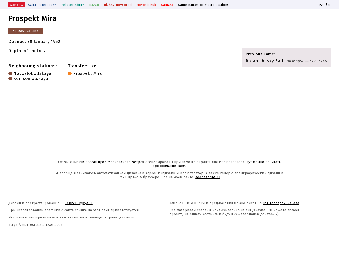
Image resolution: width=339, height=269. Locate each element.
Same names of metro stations (202, 5)
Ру (321, 5)
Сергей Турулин (79, 203)
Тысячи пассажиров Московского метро (107, 162)
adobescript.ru (207, 177)
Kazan (94, 5)
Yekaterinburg (72, 5)
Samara (166, 5)
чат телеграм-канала (281, 203)
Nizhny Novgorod (117, 5)
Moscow (16, 5)
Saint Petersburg (42, 5)
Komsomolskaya (30, 78)
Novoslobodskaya (32, 73)
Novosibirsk (146, 5)
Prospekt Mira (87, 73)
